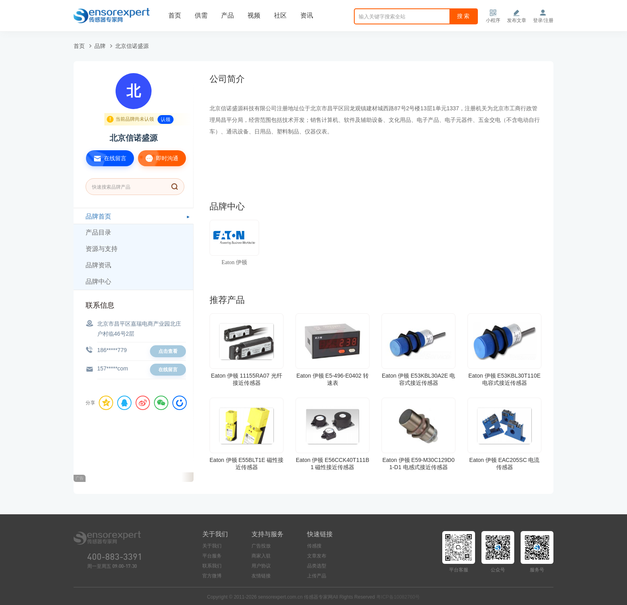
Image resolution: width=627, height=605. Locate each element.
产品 (227, 15)
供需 (201, 15)
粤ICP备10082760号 (398, 597)
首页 (174, 15)
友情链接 (261, 576)
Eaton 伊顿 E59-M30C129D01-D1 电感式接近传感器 (418, 463)
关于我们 (212, 546)
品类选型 (316, 566)
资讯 (306, 15)
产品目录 (98, 232)
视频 (254, 15)
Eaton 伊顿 (234, 262)
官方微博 (212, 576)
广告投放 (261, 546)
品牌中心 (98, 281)
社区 (280, 15)
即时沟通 (158, 158)
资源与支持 (102, 248)
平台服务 (212, 556)
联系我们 (212, 566)
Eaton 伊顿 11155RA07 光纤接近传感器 (246, 379)
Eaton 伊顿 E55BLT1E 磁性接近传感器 (247, 463)
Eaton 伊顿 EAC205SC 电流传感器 (504, 463)
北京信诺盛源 (132, 46)
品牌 (100, 46)
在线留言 (106, 158)
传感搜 (314, 546)
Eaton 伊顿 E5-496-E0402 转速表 (332, 379)
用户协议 (261, 566)
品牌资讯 (98, 265)
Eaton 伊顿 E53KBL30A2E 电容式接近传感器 (418, 379)
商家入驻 (261, 556)
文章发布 (316, 556)
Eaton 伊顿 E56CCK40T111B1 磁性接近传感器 (332, 463)
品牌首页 (98, 216)
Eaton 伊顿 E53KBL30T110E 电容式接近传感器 (504, 379)
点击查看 (168, 351)
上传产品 (316, 576)
